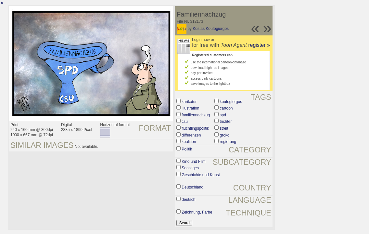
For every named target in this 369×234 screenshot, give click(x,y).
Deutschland (192, 187)
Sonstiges (190, 168)
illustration (190, 108)
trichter (226, 121)
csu (185, 121)
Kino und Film (193, 161)
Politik (187, 149)
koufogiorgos (231, 101)
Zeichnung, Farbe (197, 212)
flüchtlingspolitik (195, 128)
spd (223, 115)
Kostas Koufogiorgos (211, 28)
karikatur (189, 101)
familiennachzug (196, 115)
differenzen (191, 135)
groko (224, 135)
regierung (228, 141)
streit (224, 128)
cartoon (226, 108)
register (259, 45)
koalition (189, 141)
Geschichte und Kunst (201, 175)
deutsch (188, 199)
